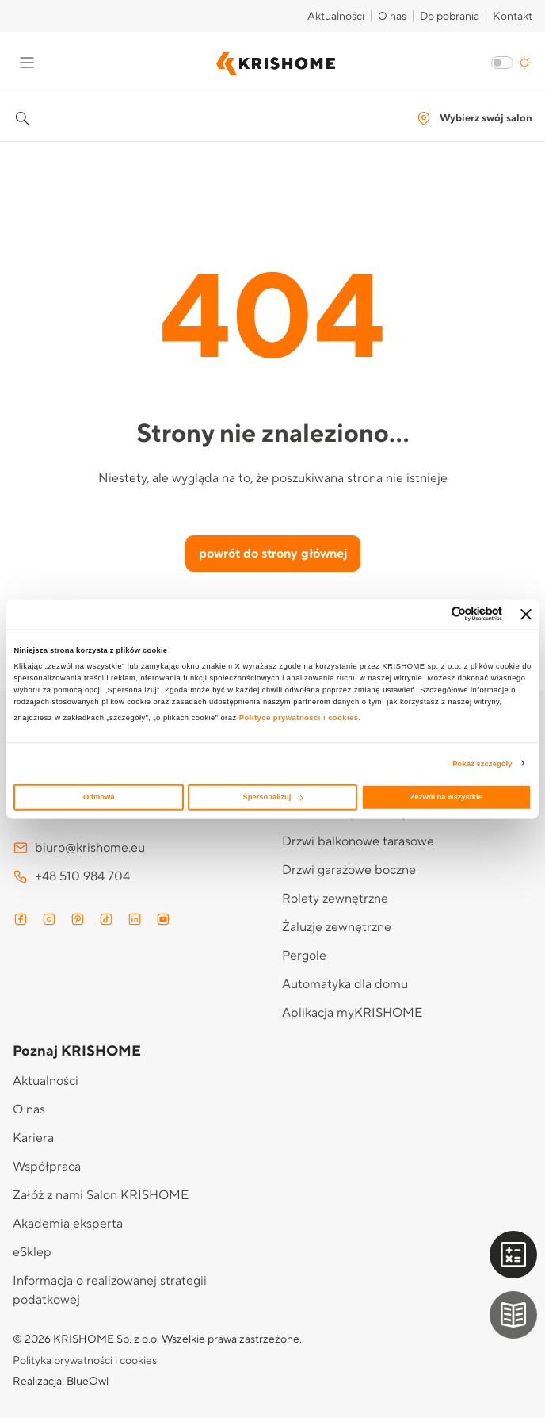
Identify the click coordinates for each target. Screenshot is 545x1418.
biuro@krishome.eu (79, 848)
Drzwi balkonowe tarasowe (358, 841)
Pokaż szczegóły (482, 763)
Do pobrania (449, 17)
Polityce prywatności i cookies (299, 718)
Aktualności (335, 17)
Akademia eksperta (68, 1224)
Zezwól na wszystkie (446, 797)
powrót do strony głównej (273, 553)
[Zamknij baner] (526, 613)
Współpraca (47, 1167)
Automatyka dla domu (345, 984)
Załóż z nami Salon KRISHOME (101, 1195)
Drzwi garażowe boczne (349, 870)
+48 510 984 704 (71, 876)
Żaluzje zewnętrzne (336, 927)
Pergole (304, 956)
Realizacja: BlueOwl (61, 1381)
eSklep (32, 1252)
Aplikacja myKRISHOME (352, 1013)
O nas (392, 17)
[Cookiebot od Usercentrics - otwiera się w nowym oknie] (433, 614)
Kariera (33, 1138)
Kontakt (512, 17)
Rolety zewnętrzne (335, 898)
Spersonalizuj (273, 797)
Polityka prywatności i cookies (85, 1361)
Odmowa (99, 797)
